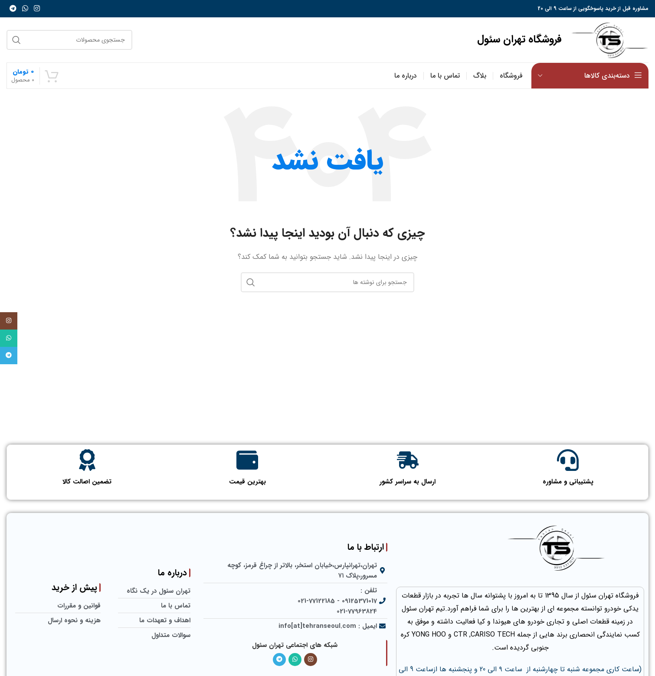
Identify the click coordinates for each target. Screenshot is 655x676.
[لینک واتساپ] (25, 9)
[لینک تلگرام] (13, 9)
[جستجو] (69, 40)
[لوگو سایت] (609, 39)
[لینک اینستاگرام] (37, 9)
